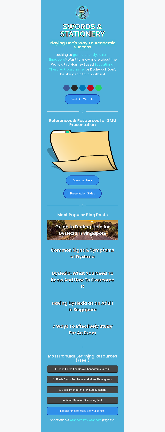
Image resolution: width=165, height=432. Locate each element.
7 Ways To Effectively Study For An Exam (82, 329)
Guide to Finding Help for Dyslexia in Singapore (82, 230)
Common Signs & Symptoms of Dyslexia (82, 253)
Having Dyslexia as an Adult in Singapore (82, 306)
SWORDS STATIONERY (82, 30)
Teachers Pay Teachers (85, 420)
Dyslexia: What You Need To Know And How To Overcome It (82, 280)
